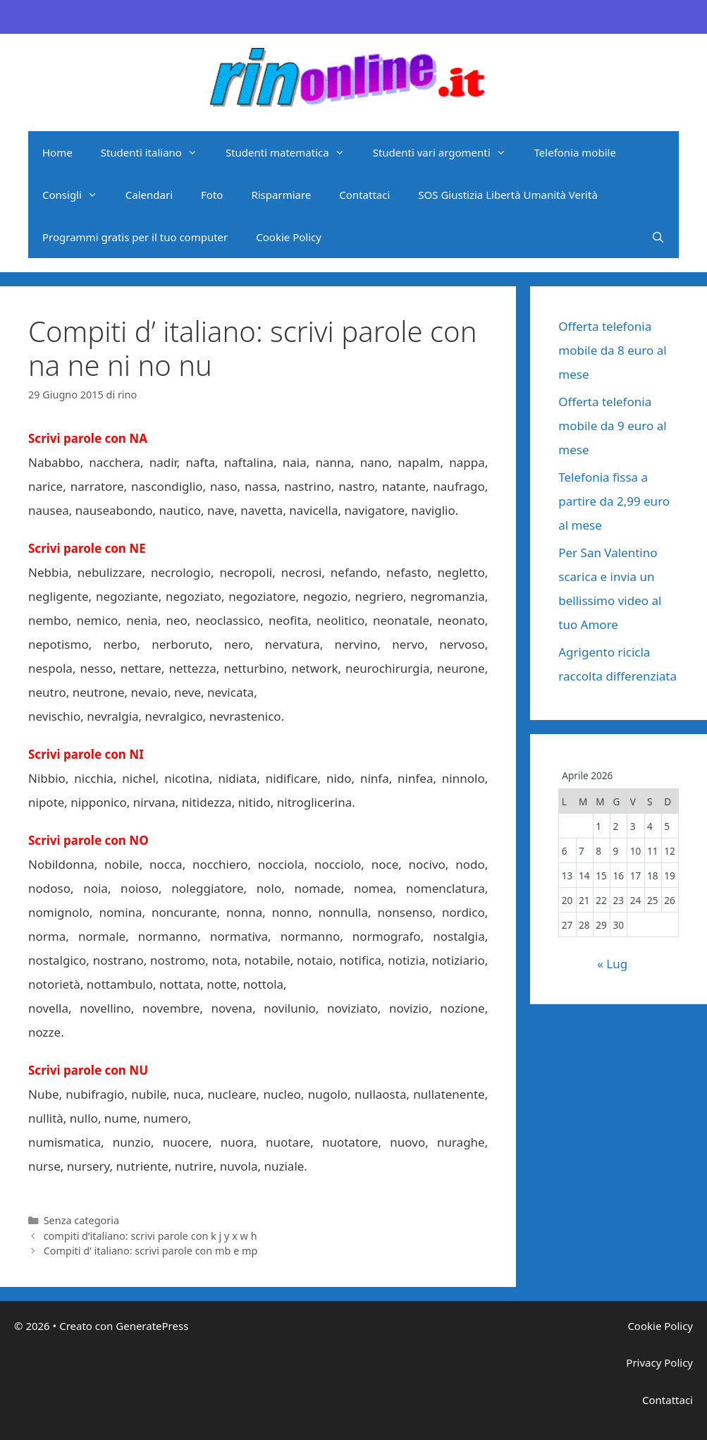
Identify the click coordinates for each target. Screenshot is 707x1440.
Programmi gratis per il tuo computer (135, 237)
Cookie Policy (288, 237)
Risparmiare (281, 195)
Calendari (149, 195)
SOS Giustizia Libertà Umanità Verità (508, 195)
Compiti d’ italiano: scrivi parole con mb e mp (151, 1250)
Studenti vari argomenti (446, 152)
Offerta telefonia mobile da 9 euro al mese (612, 425)
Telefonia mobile (575, 152)
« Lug (612, 964)
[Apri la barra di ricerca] (658, 237)
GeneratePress (152, 1326)
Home (57, 152)
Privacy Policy (659, 1362)
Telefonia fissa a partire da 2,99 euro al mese (614, 501)
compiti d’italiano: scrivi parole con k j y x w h (150, 1236)
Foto (212, 195)
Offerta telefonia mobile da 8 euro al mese (612, 350)
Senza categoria (81, 1220)
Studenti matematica (292, 152)
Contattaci (364, 195)
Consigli (76, 194)
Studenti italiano (156, 152)
